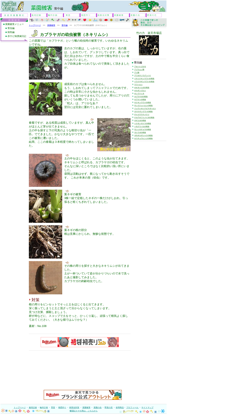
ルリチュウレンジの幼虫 (143, 138)
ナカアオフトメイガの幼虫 (144, 117)
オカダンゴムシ (140, 90)
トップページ (35, 25)
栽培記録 (33, 407)
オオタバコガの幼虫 (141, 87)
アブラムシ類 (139, 69)
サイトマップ (147, 407)
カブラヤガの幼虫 (141, 96)
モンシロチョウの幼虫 (142, 129)
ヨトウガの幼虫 (140, 132)
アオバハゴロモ (140, 66)
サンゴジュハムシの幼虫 (143, 105)
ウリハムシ (138, 84)
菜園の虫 (98, 407)
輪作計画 (44, 407)
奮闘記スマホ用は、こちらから (84, 411)
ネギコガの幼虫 (140, 120)
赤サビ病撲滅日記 (17, 36)
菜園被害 (51, 25)
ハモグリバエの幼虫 (141, 126)
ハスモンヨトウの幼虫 (142, 123)
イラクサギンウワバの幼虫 (144, 81)
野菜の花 (109, 407)
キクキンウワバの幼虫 (142, 102)
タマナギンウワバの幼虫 (143, 111)
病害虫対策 (74, 407)
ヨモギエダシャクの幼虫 (143, 135)
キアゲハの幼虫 (140, 99)
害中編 (65, 25)
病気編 (11, 32)
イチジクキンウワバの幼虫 (144, 78)
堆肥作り (62, 407)
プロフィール (132, 407)
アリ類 (136, 72)
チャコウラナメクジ (141, 114)
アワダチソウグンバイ (142, 75)
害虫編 (11, 28)
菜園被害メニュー (14, 24)
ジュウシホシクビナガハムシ (145, 108)
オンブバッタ (139, 93)
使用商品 (120, 407)
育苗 (53, 407)
